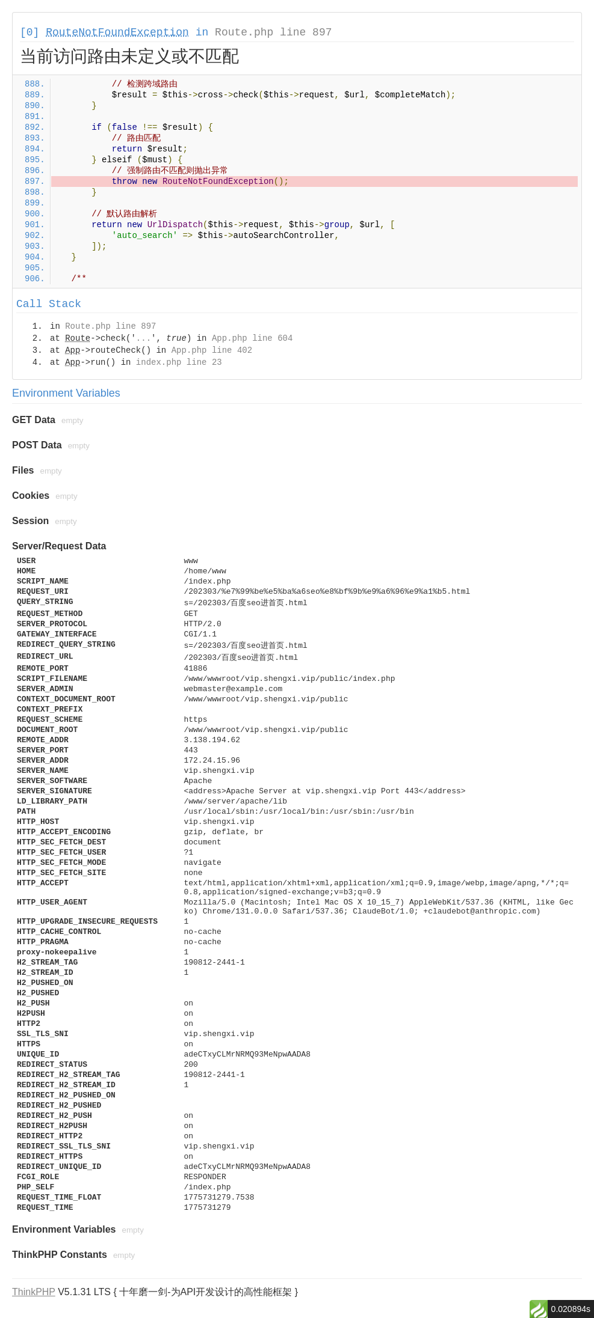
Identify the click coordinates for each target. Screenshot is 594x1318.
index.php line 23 (179, 362)
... (143, 338)
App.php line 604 (252, 338)
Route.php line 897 (273, 32)
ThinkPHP (33, 1292)
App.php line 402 (212, 350)
